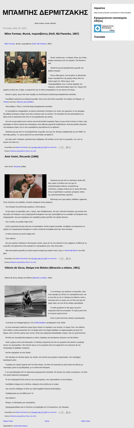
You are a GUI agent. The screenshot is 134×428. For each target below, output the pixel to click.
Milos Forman (10, 44)
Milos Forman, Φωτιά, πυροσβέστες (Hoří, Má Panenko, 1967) (42, 33)
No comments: (52, 147)
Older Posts (85, 421)
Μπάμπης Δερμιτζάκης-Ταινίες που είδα (23, 151)
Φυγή (6, 102)
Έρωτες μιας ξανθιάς (25, 102)
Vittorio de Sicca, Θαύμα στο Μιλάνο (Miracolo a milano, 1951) (42, 267)
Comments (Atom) (20, 426)
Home (47, 421)
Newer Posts (8, 421)
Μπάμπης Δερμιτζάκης (45, 12)
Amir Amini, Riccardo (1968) (21, 156)
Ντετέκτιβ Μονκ (71, 250)
